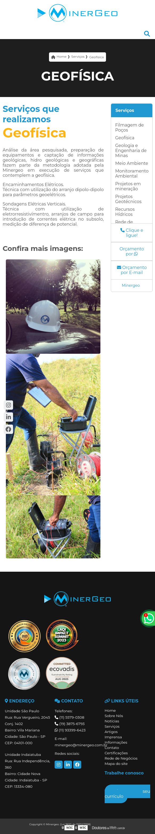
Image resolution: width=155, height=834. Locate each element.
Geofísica (124, 137)
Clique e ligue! (131, 233)
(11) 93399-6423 (70, 730)
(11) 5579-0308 (69, 717)
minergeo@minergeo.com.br (77, 745)
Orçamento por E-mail (132, 270)
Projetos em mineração (128, 186)
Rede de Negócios (121, 758)
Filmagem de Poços (129, 128)
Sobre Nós (114, 716)
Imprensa (113, 737)
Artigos (111, 732)
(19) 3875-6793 (69, 724)
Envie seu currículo (127, 794)
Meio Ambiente (131, 163)
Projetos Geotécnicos (128, 199)
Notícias (112, 721)
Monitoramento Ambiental (131, 174)
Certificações (116, 753)
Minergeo (131, 285)
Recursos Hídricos (124, 212)
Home (110, 710)
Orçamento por (132, 251)
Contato (112, 747)
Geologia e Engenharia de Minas (130, 150)
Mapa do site (116, 763)
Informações (116, 742)
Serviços (124, 110)
